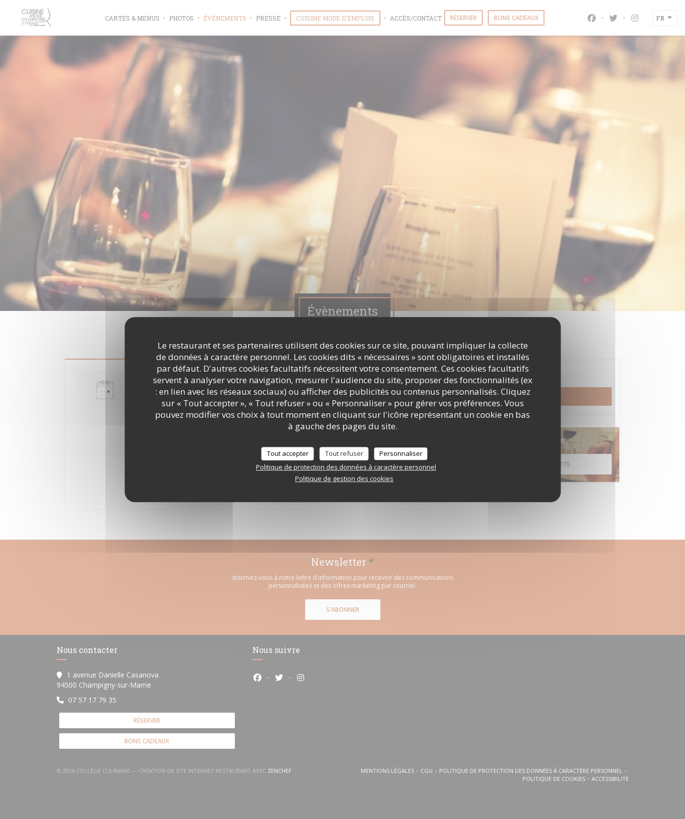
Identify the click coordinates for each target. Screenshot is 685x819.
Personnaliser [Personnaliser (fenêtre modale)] (401, 453)
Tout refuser (344, 453)
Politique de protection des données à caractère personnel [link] (346, 466)
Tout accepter (288, 453)
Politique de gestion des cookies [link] (344, 478)
